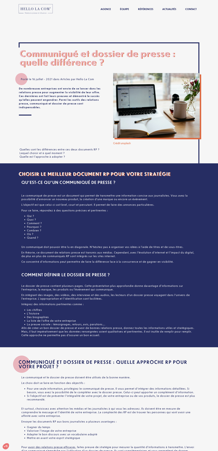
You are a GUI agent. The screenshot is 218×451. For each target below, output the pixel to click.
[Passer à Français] (166, 446)
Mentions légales (59, 446)
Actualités (169, 9)
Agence (106, 9)
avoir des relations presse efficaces (51, 422)
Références (145, 9)
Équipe (124, 9)
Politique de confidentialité (93, 446)
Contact (191, 9)
